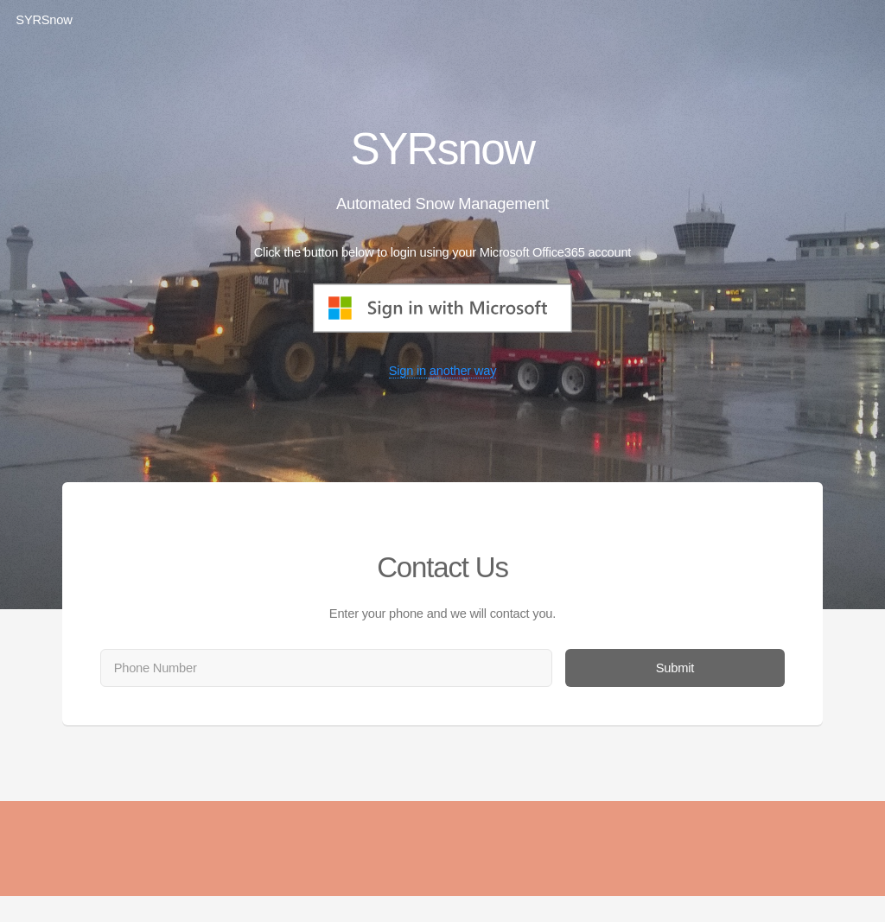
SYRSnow (44, 20)
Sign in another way (443, 371)
